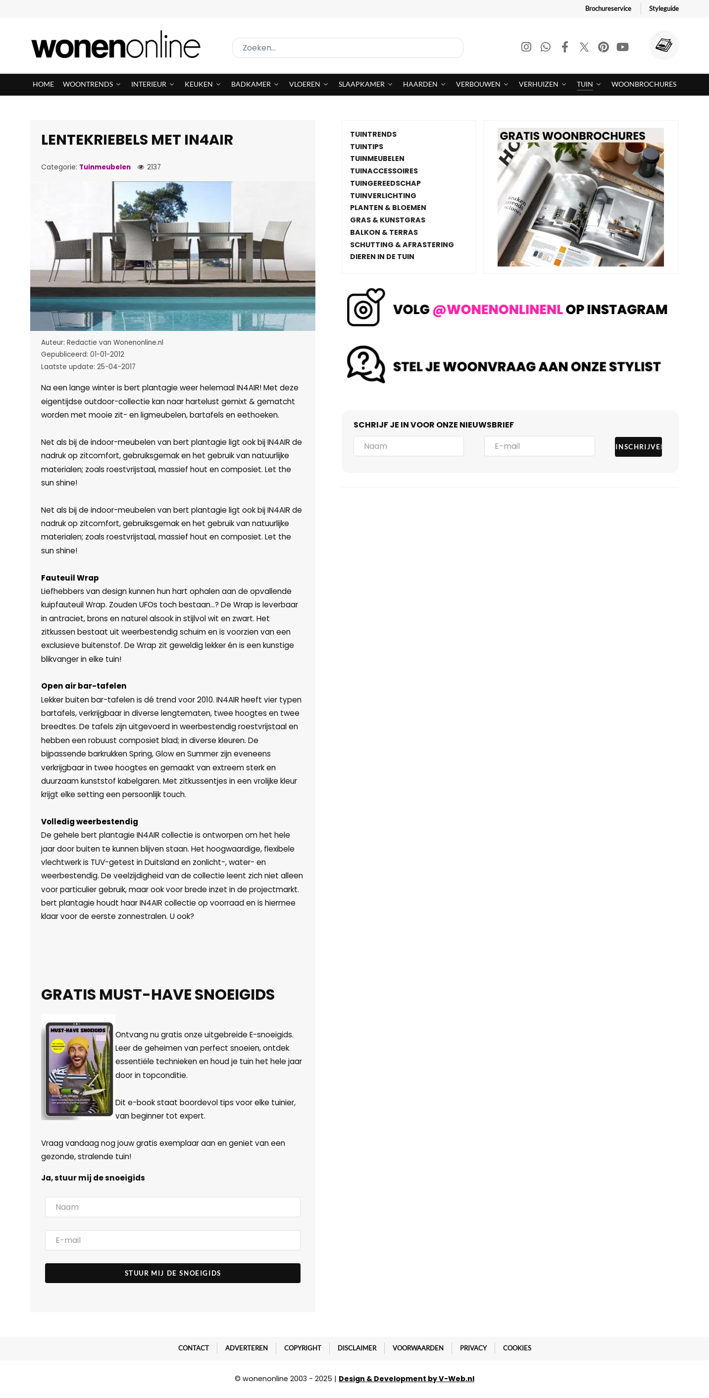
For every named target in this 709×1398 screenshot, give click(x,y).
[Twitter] (585, 48)
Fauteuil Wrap (70, 578)
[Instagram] (527, 48)
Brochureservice (608, 8)
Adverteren (246, 1348)
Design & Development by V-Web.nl (406, 1379)
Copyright (302, 1348)
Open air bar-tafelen (84, 686)
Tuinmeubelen (105, 167)
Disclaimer (357, 1348)
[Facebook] (565, 48)
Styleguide (664, 8)
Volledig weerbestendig (89, 821)
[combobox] (347, 48)
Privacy (473, 1348)
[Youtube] (623, 48)
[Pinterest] (604, 48)
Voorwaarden (418, 1348)
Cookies (517, 1348)
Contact (193, 1348)
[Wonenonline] (118, 44)
